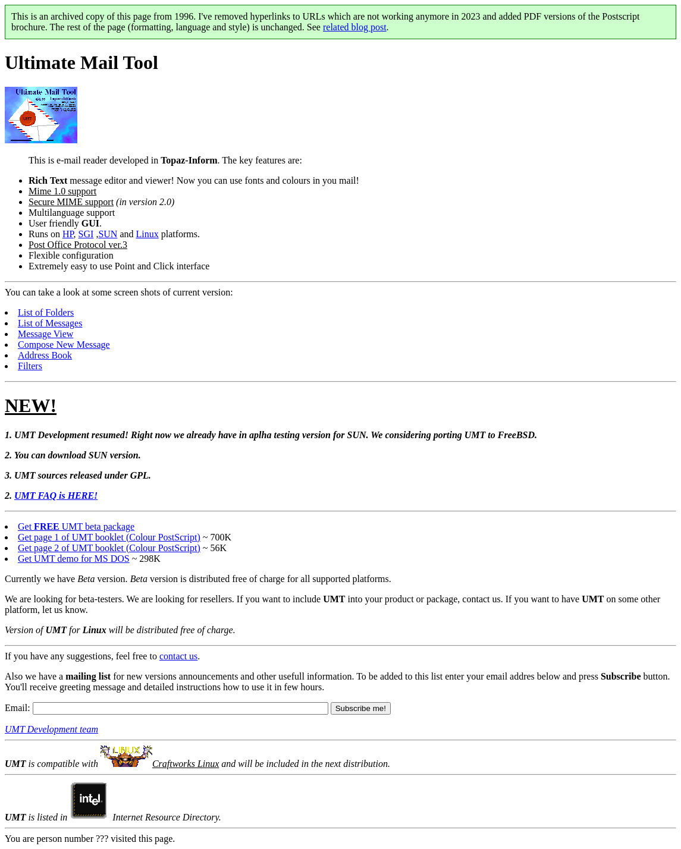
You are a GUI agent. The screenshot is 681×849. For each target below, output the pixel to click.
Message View (45, 334)
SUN (107, 234)
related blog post (355, 27)
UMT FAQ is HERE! (56, 495)
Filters (30, 366)
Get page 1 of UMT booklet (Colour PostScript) (109, 537)
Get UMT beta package (76, 526)
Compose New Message (64, 344)
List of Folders (46, 312)
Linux (147, 234)
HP (68, 234)
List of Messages (50, 323)
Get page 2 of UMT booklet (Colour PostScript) (109, 548)
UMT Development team (51, 729)
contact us (178, 656)
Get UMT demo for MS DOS (74, 559)
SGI (86, 234)
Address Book (45, 355)
